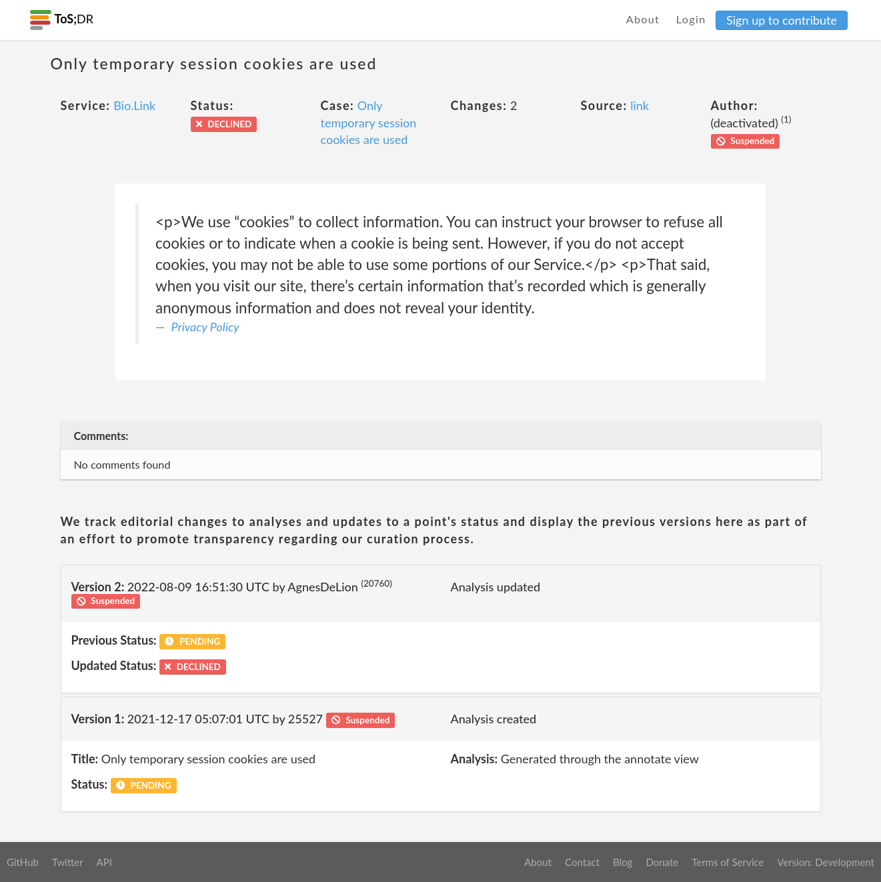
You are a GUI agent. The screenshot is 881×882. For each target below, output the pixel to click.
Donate (662, 862)
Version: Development (825, 862)
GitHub (23, 862)
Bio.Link (134, 105)
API (103, 862)
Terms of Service (728, 862)
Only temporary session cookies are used (369, 122)
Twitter (67, 862)
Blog (622, 862)
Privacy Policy (205, 326)
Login (691, 19)
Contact (582, 862)
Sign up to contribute (781, 20)
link (639, 105)
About (643, 19)
